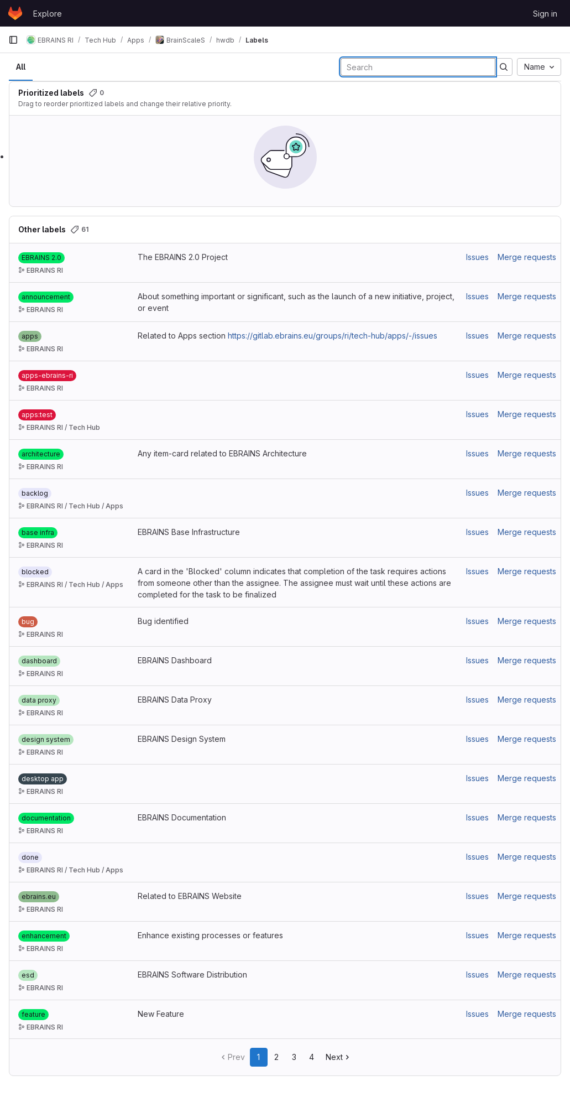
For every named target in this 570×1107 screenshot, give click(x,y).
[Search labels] (418, 67)
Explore (47, 13)
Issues (477, 257)
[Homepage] (15, 13)
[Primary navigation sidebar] (13, 40)
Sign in (545, 13)
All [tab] (20, 66)
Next (339, 1057)
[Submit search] (504, 67)
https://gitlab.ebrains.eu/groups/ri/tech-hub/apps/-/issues (332, 335)
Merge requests (527, 257)
